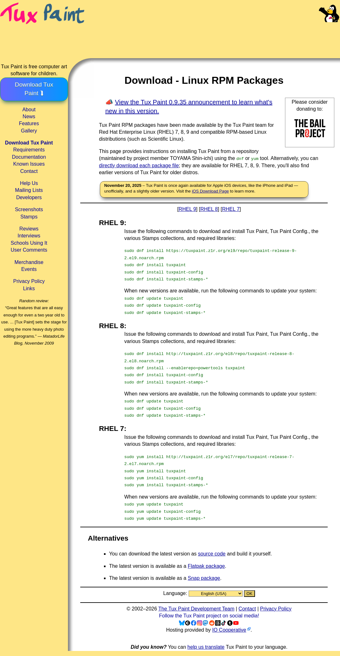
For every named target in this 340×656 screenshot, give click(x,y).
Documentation (29, 157)
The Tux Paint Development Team (196, 608)
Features (29, 123)
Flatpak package (206, 566)
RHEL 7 (231, 209)
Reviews (28, 228)
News (29, 116)
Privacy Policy (29, 281)
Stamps (28, 216)
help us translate (205, 647)
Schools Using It (29, 243)
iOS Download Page (210, 191)
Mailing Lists (29, 190)
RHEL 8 (209, 209)
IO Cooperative (229, 630)
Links (29, 288)
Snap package (204, 578)
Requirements (29, 149)
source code (212, 553)
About (29, 109)
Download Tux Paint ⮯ (34, 88)
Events (29, 269)
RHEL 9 (187, 209)
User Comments (29, 250)
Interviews (29, 235)
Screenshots (29, 209)
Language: (176, 593)
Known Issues (29, 164)
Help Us (29, 183)
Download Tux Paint (29, 142)
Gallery (29, 130)
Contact (29, 171)
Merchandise (29, 262)
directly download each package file (139, 165)
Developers (29, 197)
